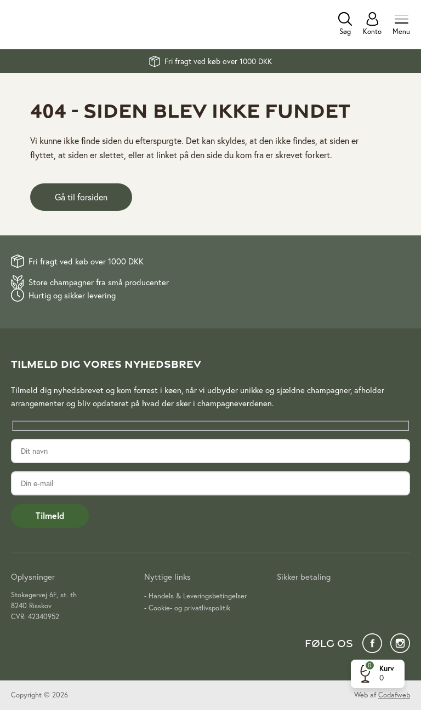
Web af (382, 695)
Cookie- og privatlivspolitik (189, 608)
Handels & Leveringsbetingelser (198, 596)
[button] (375, 674)
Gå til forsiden (81, 197)
